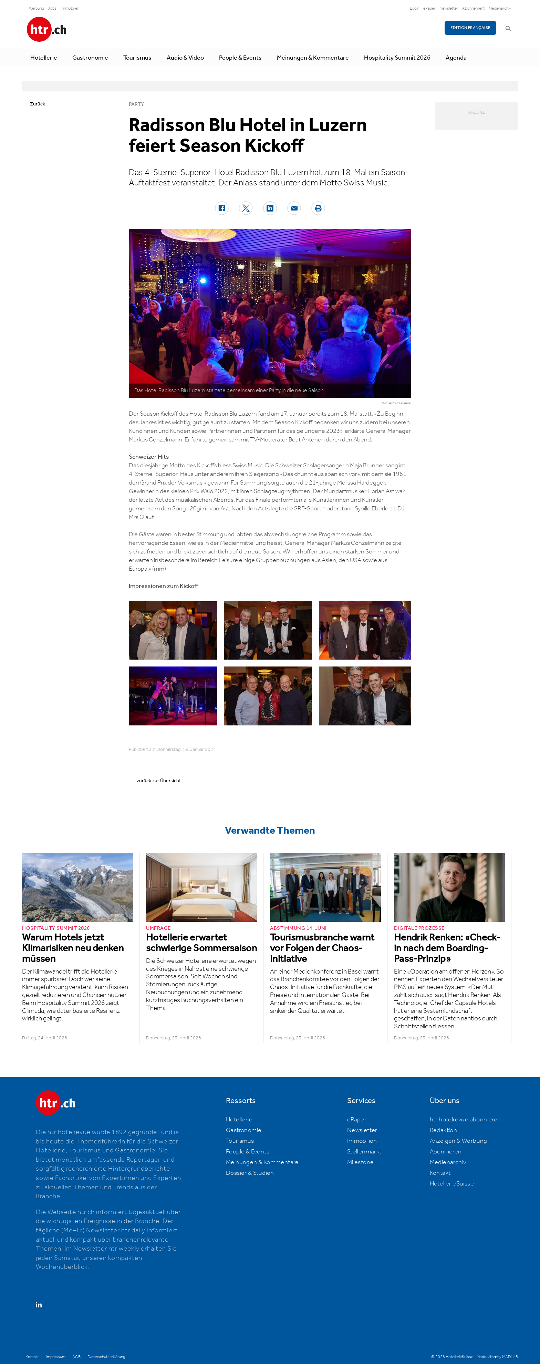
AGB (76, 1357)
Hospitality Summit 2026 (397, 58)
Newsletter (448, 8)
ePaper (429, 8)
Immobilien (70, 8)
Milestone (360, 1162)
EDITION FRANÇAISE (470, 27)
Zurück (37, 104)
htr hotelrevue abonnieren (465, 1119)
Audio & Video (185, 58)
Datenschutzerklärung (106, 1357)
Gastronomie (90, 58)
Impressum (55, 1357)
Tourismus (137, 58)
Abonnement (473, 8)
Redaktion (443, 1130)
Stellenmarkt (364, 1152)
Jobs (52, 8)
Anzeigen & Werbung (458, 1141)
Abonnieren (446, 1152)
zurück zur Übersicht (159, 780)
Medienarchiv (500, 8)
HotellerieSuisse (452, 1184)
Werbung (36, 8)
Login (414, 8)
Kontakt (440, 1173)
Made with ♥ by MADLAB (497, 1357)
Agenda (456, 58)
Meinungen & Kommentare (313, 58)
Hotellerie (43, 58)
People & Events (240, 58)
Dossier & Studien (250, 1173)
